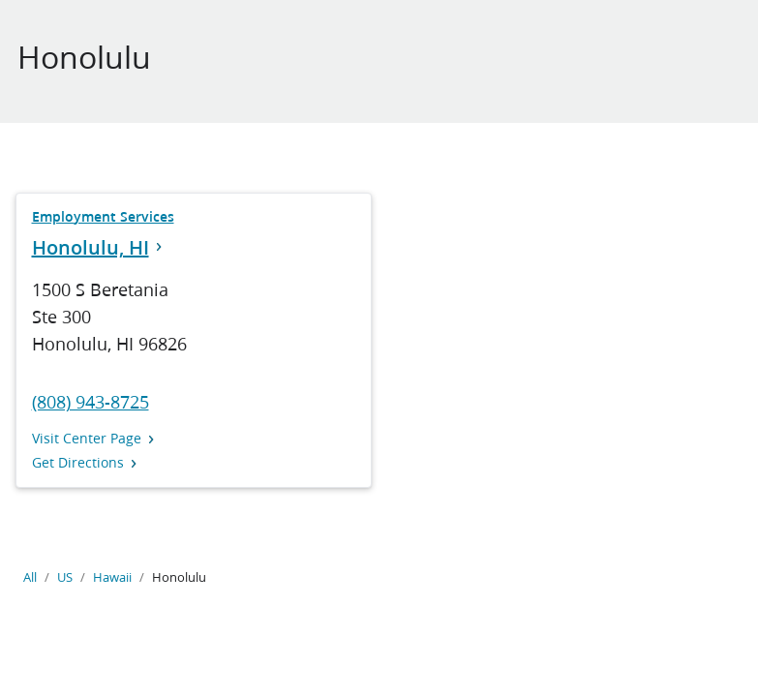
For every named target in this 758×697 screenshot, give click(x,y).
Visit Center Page (93, 439)
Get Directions (84, 463)
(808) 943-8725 (90, 401)
